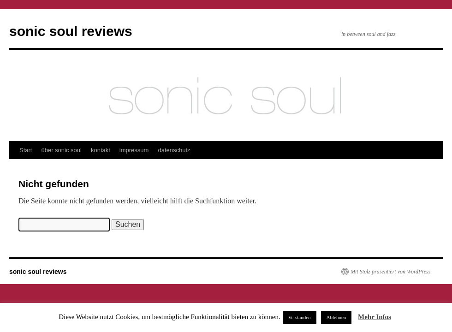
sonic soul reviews (70, 31)
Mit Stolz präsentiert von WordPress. (391, 271)
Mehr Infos (374, 316)
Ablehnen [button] (336, 317)
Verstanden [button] (299, 317)
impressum (134, 150)
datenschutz (174, 150)
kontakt (100, 150)
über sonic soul (61, 150)
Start (25, 150)
